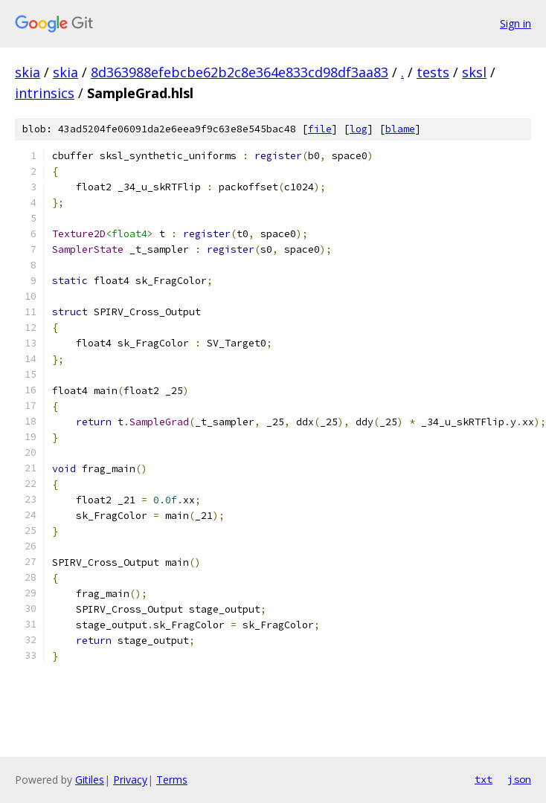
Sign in (515, 23)
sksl (474, 72)
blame (400, 129)
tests (433, 72)
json (519, 779)
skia (27, 72)
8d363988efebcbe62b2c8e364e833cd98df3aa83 (239, 72)
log (358, 129)
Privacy (130, 780)
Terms (171, 780)
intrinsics (44, 93)
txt (483, 779)
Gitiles (89, 780)
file (320, 129)
